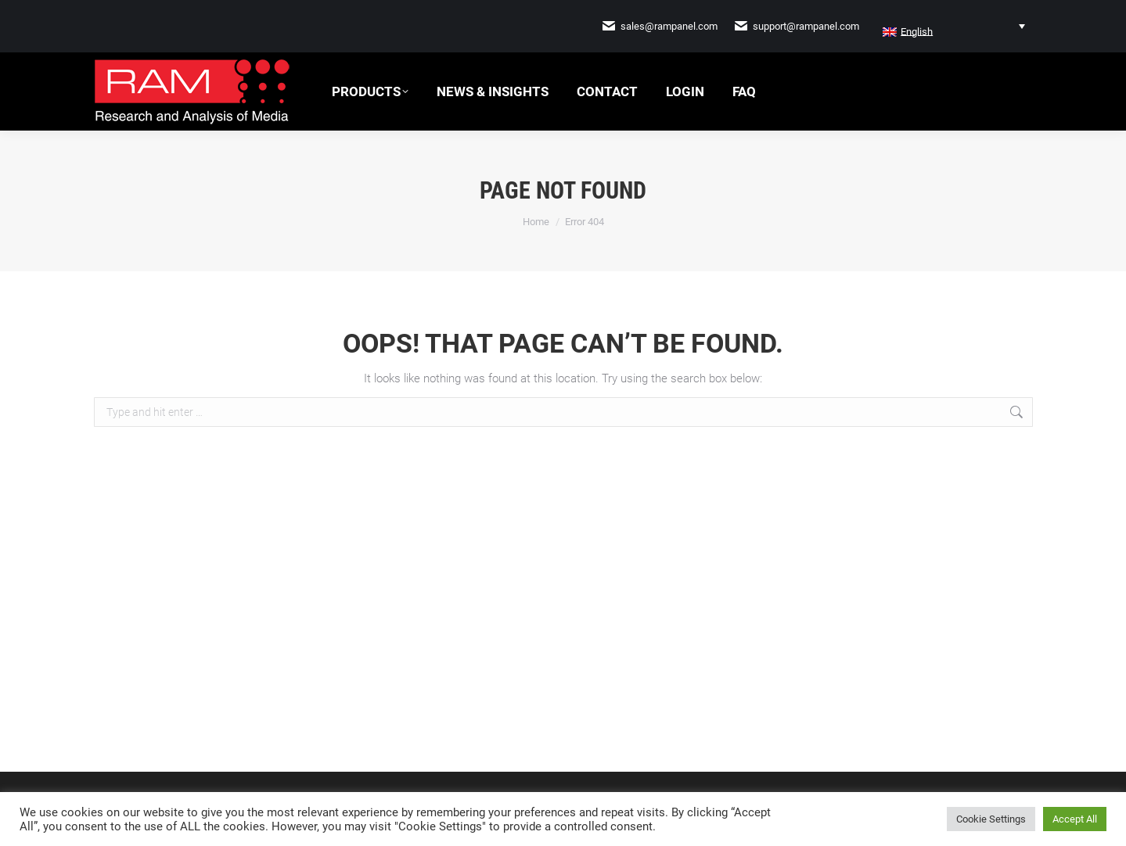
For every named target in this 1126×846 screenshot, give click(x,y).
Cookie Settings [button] (991, 819)
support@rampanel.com (806, 26)
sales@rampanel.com (669, 26)
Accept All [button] (1074, 819)
